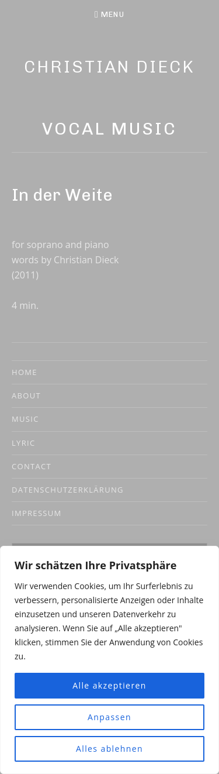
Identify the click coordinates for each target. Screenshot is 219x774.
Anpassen (109, 717)
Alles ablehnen (109, 748)
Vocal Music (109, 129)
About (26, 395)
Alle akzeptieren (109, 685)
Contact (31, 466)
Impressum (37, 513)
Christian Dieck (109, 67)
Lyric (23, 443)
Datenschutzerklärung (68, 489)
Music (25, 419)
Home (24, 372)
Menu (112, 14)
